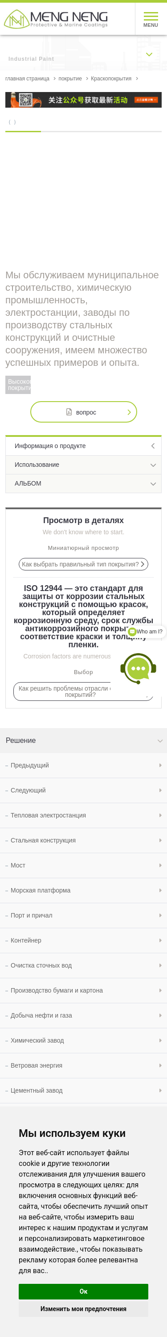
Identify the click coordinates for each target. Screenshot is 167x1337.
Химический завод (37, 1040)
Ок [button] (84, 1291)
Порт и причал (32, 915)
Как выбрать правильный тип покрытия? (80, 564)
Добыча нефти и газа (41, 1015)
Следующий (28, 790)
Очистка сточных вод (41, 965)
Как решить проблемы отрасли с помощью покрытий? (81, 691)
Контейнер (26, 940)
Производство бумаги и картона (57, 990)
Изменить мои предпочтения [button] (83, 1308)
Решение (21, 740)
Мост (18, 865)
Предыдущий (30, 765)
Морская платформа (40, 890)
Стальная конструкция (43, 840)
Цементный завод (36, 1090)
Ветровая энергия (36, 1065)
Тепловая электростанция (48, 815)
